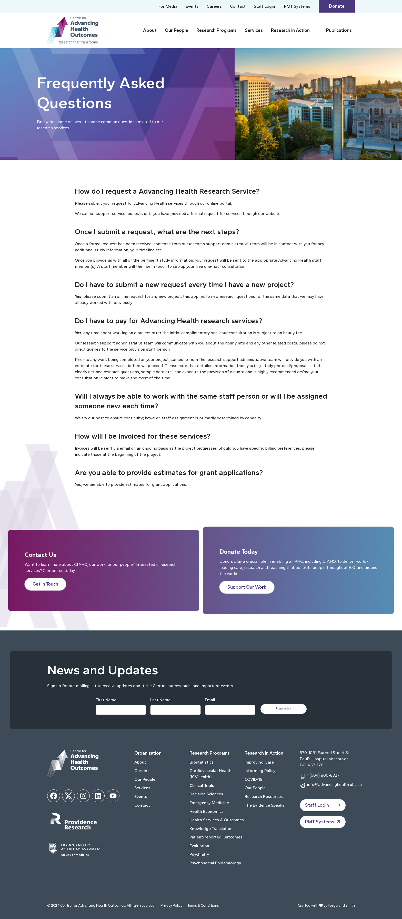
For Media (167, 6)
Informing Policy (260, 770)
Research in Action (290, 30)
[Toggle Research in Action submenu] (317, 30)
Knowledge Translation (211, 828)
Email (210, 699)
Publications (339, 30)
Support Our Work (246, 587)
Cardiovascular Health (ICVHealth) (210, 773)
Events (192, 6)
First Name (106, 699)
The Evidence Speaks (264, 805)
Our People (176, 30)
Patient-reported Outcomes (216, 837)
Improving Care (259, 762)
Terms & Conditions (203, 905)
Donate (337, 6)
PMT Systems (297, 6)
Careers (214, 6)
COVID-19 (254, 779)
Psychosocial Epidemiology (215, 863)
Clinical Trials (201, 785)
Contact (238, 6)
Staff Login (264, 6)
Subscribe (284, 709)
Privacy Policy (171, 905)
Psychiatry (199, 854)
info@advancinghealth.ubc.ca (334, 784)
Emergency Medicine (209, 802)
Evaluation (199, 845)
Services (254, 30)
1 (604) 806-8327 (323, 775)
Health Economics (206, 811)
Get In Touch (45, 584)
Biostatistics (201, 762)
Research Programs (216, 30)
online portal (219, 203)
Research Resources (264, 796)
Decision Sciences (206, 794)
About (150, 30)
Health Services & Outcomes (216, 819)
